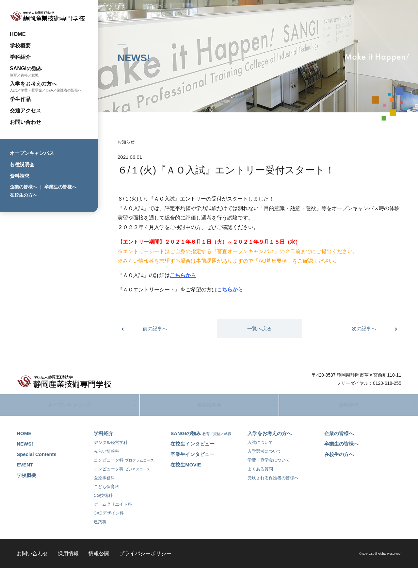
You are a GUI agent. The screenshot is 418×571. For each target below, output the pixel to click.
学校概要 (20, 45)
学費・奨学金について (269, 463)
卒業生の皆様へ (60, 186)
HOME (18, 34)
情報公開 (98, 556)
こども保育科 (106, 489)
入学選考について (264, 454)
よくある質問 (260, 471)
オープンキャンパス (32, 153)
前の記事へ (155, 328)
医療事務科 (104, 480)
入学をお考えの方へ (33, 84)
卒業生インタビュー (192, 457)
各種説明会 (22, 164)
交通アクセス (25, 110)
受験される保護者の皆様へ (273, 480)
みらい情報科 (106, 454)
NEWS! (25, 446)
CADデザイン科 (109, 516)
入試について (260, 445)
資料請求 (19, 176)
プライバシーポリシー (145, 556)
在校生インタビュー (192, 446)
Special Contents (36, 457)
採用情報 (68, 556)
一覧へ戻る (259, 328)
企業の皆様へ (23, 186)
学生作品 (20, 99)
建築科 (100, 524)
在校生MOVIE (185, 467)
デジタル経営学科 (111, 445)
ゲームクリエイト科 (113, 507)
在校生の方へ (23, 195)
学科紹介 (20, 57)
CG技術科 (103, 498)
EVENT (25, 467)
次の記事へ (364, 328)
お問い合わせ (25, 122)
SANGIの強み (26, 68)
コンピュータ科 (124, 463)
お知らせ (126, 141)
